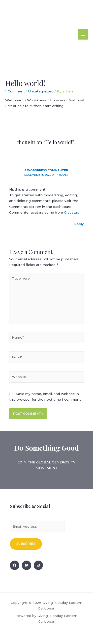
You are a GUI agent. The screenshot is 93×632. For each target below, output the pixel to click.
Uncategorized (41, 91)
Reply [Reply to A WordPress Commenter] (79, 224)
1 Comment (15, 91)
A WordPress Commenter (46, 170)
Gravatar (71, 212)
